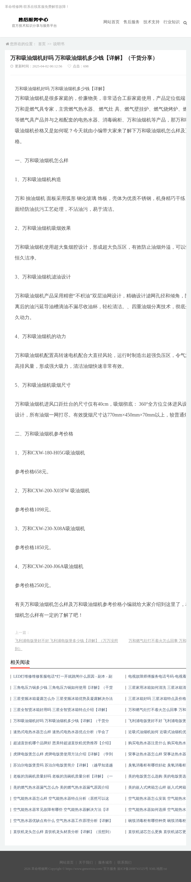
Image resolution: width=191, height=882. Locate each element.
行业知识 (172, 22)
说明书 (58, 44)
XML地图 (156, 869)
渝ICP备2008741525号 (132, 869)
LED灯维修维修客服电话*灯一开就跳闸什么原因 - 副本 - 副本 (62, 678)
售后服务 (134, 22)
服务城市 (105, 862)
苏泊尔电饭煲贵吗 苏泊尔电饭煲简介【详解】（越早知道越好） (63, 767)
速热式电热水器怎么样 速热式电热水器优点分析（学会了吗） (61, 734)
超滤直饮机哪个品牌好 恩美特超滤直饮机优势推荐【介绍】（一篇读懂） (63, 745)
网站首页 (115, 22)
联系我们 (124, 862)
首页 (42, 44)
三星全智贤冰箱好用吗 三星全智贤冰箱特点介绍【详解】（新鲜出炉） (61, 712)
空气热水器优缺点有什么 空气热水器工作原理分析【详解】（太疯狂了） (63, 823)
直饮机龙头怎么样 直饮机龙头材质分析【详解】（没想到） (63, 832)
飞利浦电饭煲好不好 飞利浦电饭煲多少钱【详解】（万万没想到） (66, 645)
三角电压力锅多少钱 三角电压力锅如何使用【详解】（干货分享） (63, 689)
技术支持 (153, 22)
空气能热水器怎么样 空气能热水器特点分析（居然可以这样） (61, 800)
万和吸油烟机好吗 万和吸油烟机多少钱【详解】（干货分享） (61, 723)
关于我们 (86, 862)
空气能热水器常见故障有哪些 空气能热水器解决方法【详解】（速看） (61, 811)
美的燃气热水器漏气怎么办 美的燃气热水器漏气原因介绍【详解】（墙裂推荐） (61, 789)
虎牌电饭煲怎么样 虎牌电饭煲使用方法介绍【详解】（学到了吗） (63, 756)
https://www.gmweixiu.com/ (84, 869)
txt (165, 869)
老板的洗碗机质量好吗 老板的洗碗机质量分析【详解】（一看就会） (63, 778)
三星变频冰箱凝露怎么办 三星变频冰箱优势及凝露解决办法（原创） (63, 700)
